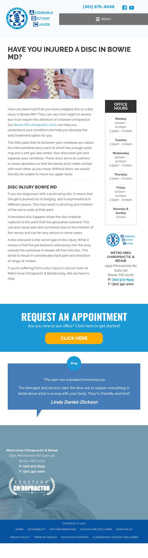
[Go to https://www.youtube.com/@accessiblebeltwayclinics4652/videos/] (131, 8)
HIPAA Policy (124, 529)
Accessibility (36, 529)
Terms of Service (45, 537)
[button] (74, 338)
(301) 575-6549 (98, 6)
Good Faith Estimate (75, 537)
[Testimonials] (74, 386)
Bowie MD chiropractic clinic (35, 125)
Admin (19, 529)
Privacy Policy (20, 537)
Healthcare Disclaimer (96, 529)
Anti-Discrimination (63, 529)
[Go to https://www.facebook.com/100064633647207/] (124, 8)
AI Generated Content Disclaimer (115, 537)
